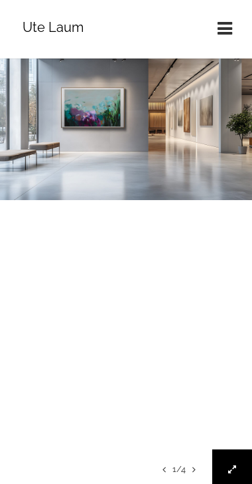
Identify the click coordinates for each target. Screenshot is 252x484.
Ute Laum (53, 27)
